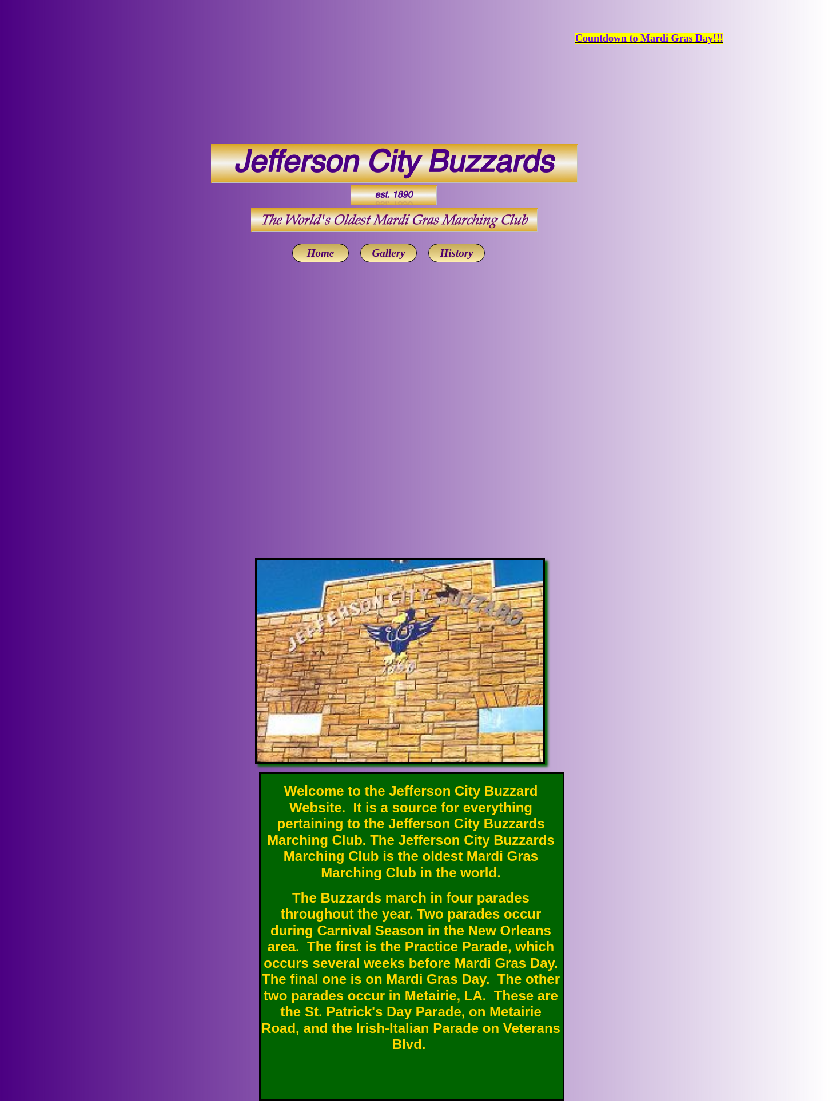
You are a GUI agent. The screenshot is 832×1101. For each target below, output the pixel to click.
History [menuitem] (456, 253)
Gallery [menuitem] (388, 253)
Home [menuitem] (321, 253)
